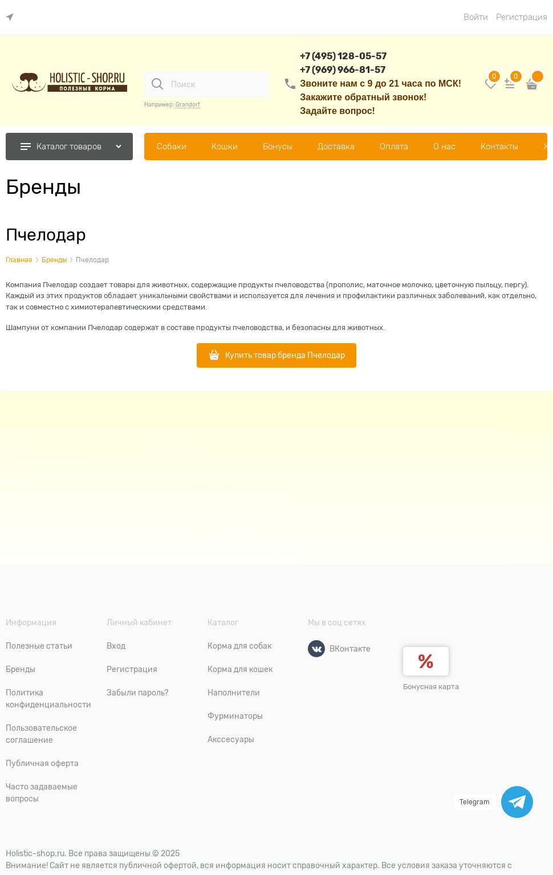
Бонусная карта (431, 686)
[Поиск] (157, 83)
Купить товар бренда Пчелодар (285, 355)
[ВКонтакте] (316, 648)
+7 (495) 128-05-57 (343, 56)
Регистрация (521, 17)
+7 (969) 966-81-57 (342, 69)
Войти (475, 17)
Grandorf (188, 104)
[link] (12, 17)
